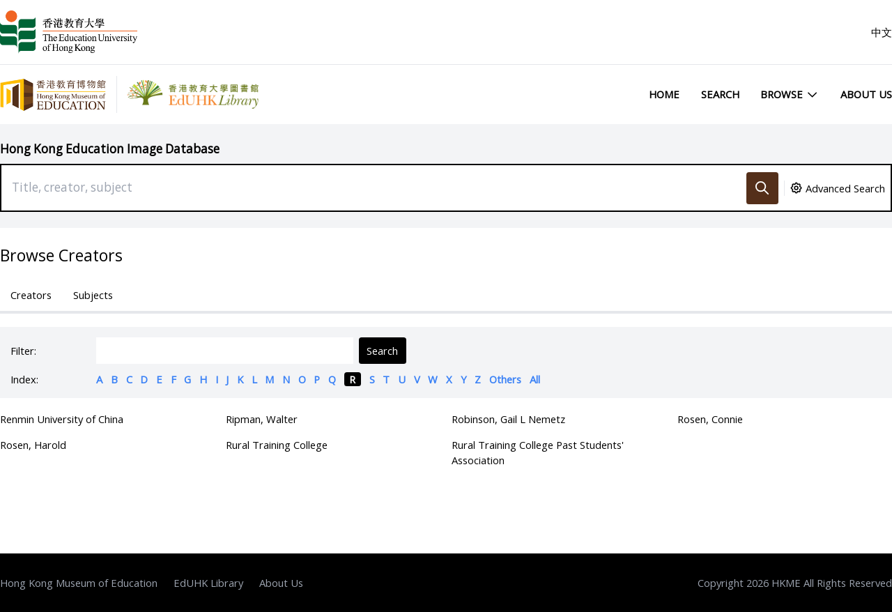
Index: (24, 379)
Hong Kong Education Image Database (110, 149)
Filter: (23, 351)
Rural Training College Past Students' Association (538, 452)
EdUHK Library (208, 583)
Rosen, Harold (33, 445)
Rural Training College (277, 445)
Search (720, 94)
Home (664, 94)
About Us (866, 94)
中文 (881, 32)
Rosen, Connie (710, 419)
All (535, 379)
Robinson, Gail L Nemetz (508, 419)
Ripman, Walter (262, 419)
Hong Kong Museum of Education (78, 583)
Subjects (93, 295)
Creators (31, 295)
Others (505, 379)
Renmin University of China (61, 419)
